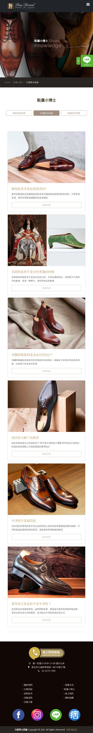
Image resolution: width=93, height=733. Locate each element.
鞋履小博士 (18, 82)
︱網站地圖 (68, 697)
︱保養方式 (68, 684)
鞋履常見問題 (74, 113)
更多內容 (46, 204)
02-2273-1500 (48, 670)
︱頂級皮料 (27, 697)
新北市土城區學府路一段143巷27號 (48, 667)
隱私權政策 (72, 729)
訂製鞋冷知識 (46, 113)
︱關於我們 (27, 684)
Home (7, 82)
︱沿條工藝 (27, 701)
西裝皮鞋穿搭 (19, 113)
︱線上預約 (68, 693)
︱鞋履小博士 (68, 689)
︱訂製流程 (27, 689)
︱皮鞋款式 (27, 693)
